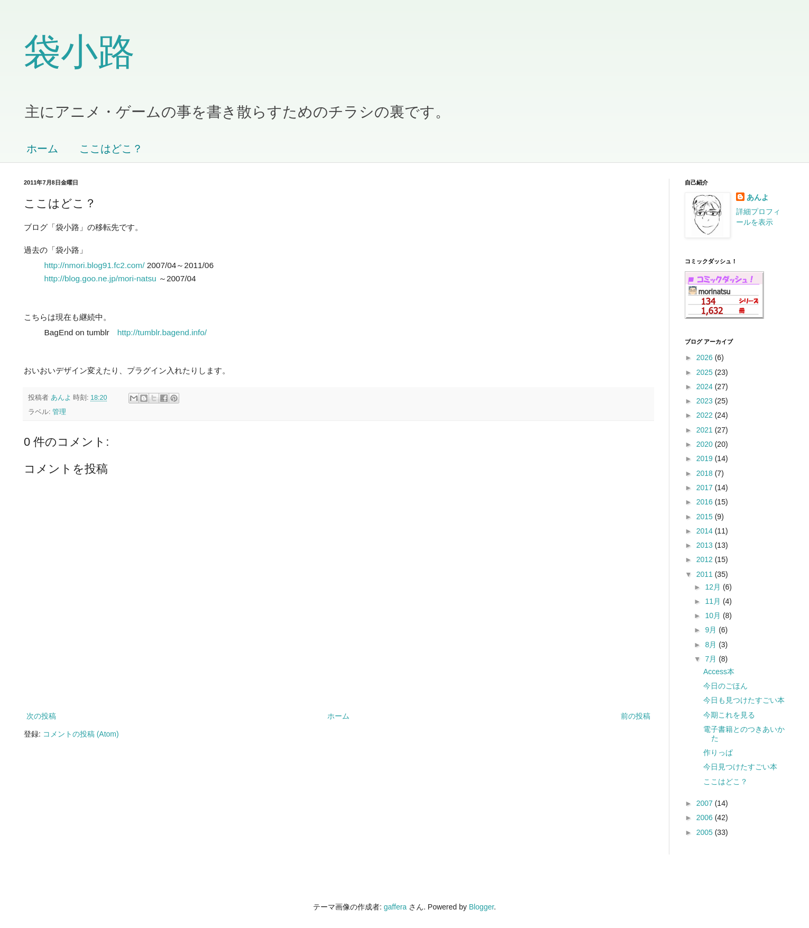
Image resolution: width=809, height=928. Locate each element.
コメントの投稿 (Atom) (81, 734)
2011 (705, 574)
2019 (705, 458)
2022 (705, 415)
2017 (705, 487)
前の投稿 (635, 716)
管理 (59, 412)
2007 (705, 803)
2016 (705, 502)
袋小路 (79, 51)
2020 (705, 444)
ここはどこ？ (111, 148)
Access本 (718, 671)
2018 (705, 473)
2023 (705, 401)
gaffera (395, 907)
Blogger (481, 907)
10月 (713, 615)
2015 (705, 516)
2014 (705, 531)
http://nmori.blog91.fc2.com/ (94, 265)
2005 (705, 832)
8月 (712, 644)
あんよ (758, 197)
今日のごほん (725, 686)
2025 (705, 372)
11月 (713, 601)
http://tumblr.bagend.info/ (162, 332)
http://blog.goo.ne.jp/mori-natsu (100, 278)
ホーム (42, 148)
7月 (712, 659)
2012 (705, 559)
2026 (705, 357)
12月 (713, 587)
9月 (712, 630)
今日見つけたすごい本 (740, 766)
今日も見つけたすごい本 (744, 700)
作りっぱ (718, 752)
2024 (705, 386)
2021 (705, 430)
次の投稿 (41, 716)
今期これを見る (729, 715)
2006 (705, 817)
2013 (705, 545)
